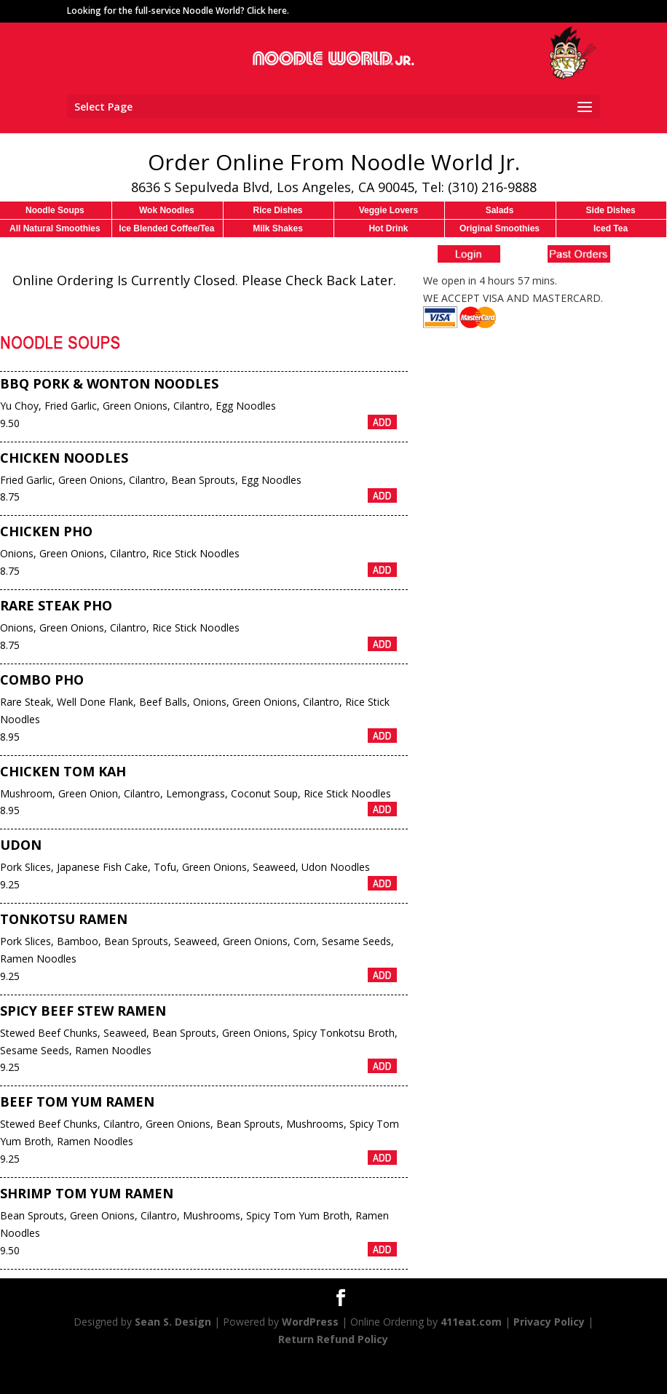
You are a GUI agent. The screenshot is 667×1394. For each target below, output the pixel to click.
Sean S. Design (173, 1322)
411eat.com (471, 1322)
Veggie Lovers (388, 210)
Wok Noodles (166, 210)
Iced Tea (610, 228)
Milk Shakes (278, 228)
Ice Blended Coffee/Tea (166, 228)
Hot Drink (388, 228)
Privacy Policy (549, 1322)
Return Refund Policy (333, 1339)
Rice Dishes (277, 210)
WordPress (310, 1322)
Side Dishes (611, 210)
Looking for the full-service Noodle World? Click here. (178, 10)
